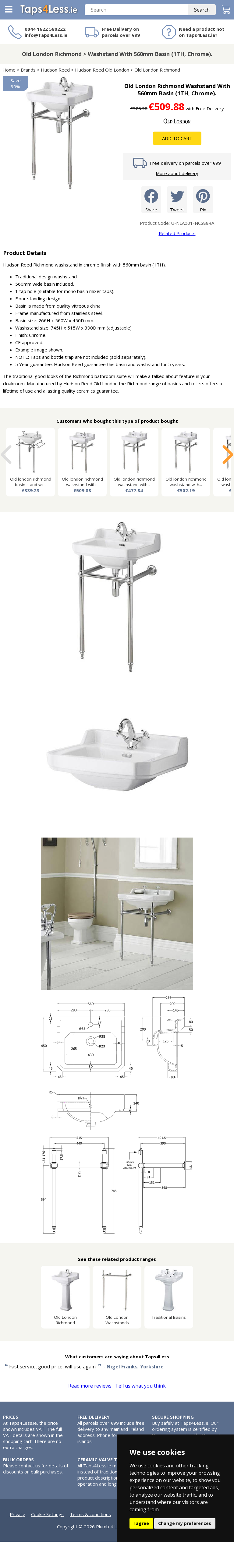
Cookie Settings (47, 1515)
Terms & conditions (90, 1515)
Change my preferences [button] (184, 1523)
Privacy (17, 1515)
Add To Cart (177, 139)
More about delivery (177, 174)
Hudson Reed (55, 70)
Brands (28, 70)
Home (9, 70)
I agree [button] (141, 1523)
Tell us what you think (140, 1386)
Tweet (177, 199)
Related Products (177, 234)
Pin (203, 199)
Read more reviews (90, 1386)
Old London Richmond (157, 70)
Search (202, 10)
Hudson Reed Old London (102, 70)
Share (151, 199)
